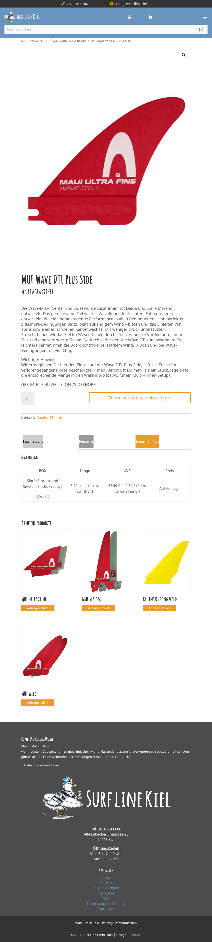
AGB (106, 898)
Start (24, 41)
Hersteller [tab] (86, 441)
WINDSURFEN (62, 41)
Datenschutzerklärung (106, 903)
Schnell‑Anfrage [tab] (147, 441)
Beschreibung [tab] (33, 441)
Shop (106, 877)
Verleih (106, 882)
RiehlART (135, 935)
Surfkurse (106, 893)
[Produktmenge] (27, 398)
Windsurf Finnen (84, 41)
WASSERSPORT (40, 41)
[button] (184, 55)
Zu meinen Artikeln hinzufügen (140, 398)
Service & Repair (106, 887)
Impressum (106, 908)
